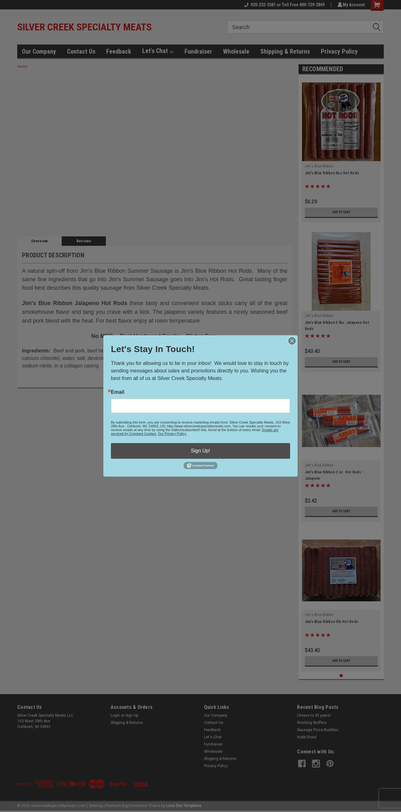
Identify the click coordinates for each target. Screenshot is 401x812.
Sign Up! (200, 450)
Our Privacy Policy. (172, 433)
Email (117, 392)
